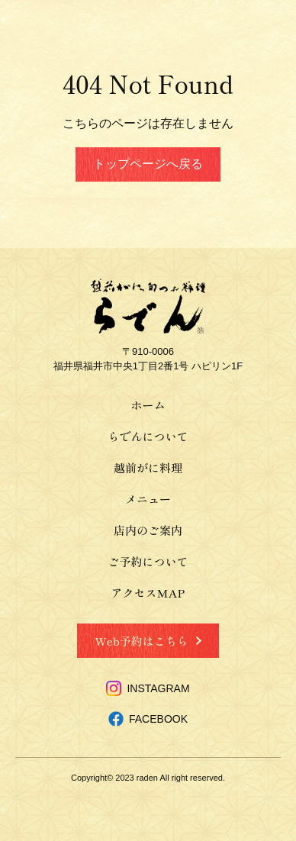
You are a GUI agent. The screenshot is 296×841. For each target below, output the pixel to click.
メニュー (148, 499)
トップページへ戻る (148, 163)
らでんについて (148, 436)
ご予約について (148, 561)
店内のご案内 (148, 530)
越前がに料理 (148, 467)
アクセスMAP (148, 593)
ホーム (147, 405)
